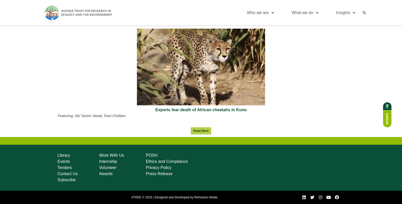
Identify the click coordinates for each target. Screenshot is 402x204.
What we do (305, 12)
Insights (345, 12)
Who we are (260, 12)
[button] (364, 13)
